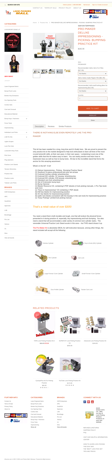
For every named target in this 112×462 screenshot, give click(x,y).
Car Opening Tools (10, 100)
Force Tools (8, 123)
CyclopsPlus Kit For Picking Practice (44, 382)
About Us (77, 8)
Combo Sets (8, 105)
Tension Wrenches (10, 169)
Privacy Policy (65, 8)
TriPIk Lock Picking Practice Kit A (44, 341)
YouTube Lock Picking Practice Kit (69, 380)
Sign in (94, 4)
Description (39, 126)
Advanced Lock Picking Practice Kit (95, 341)
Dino (5, 233)
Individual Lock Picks (11, 132)
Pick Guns (7, 155)
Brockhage (7, 215)
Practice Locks (9, 178)
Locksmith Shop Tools (11, 151)
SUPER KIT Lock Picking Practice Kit (69, 342)
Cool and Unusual (10, 109)
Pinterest (88, 401)
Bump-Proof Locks (10, 91)
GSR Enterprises (9, 192)
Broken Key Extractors (11, 95)
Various (6, 224)
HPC (5, 196)
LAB (5, 210)
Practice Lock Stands (11, 164)
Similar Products (65, 126)
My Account (87, 4)
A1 (5, 228)
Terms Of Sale (51, 8)
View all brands (9, 238)
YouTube (92, 401)
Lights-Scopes (8, 141)
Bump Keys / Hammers (11, 118)
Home (35, 22)
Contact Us (37, 8)
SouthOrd (7, 201)
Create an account (103, 4)
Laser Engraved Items (11, 86)
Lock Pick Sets (9, 146)
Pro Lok (6, 219)
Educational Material (10, 114)
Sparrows (7, 206)
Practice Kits (8, 173)
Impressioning (8, 128)
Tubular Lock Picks (10, 183)
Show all (33, 427)
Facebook (84, 401)
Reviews (51, 126)
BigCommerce (46, 459)
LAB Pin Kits (8, 137)
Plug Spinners (8, 160)
